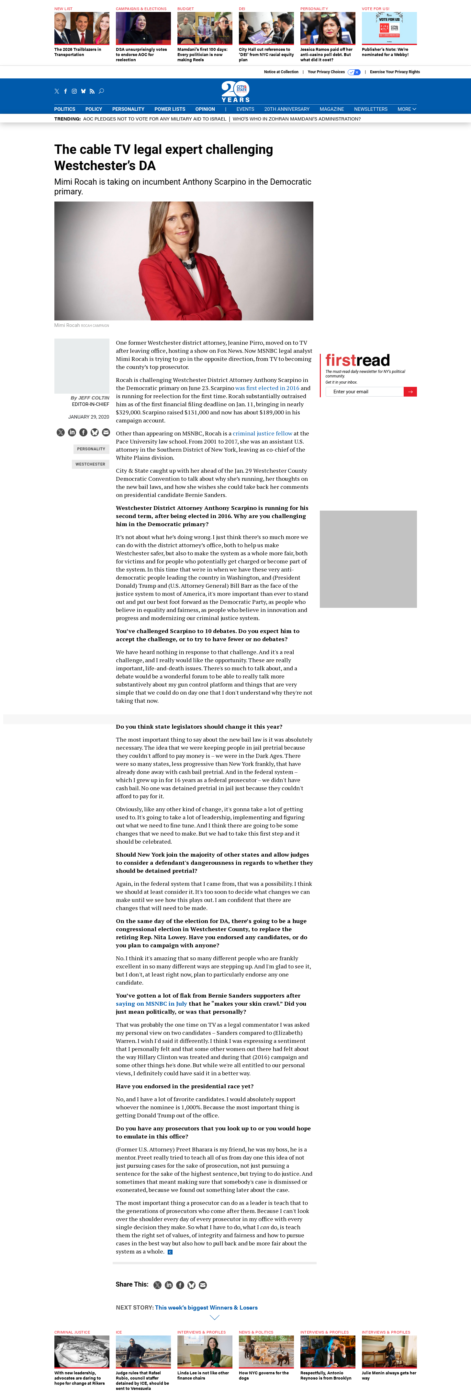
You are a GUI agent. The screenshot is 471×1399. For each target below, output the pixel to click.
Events (245, 114)
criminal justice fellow (262, 438)
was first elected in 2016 (267, 393)
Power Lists (169, 114)
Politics (64, 114)
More (407, 114)
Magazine (332, 114)
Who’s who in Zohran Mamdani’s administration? (297, 123)
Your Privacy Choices (334, 77)
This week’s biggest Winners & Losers (206, 1312)
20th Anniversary (286, 114)
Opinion (205, 114)
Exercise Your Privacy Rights (395, 77)
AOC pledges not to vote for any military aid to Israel (154, 123)
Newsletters (370, 114)
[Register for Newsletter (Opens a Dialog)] (410, 397)
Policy (93, 114)
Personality (128, 114)
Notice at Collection (281, 77)
